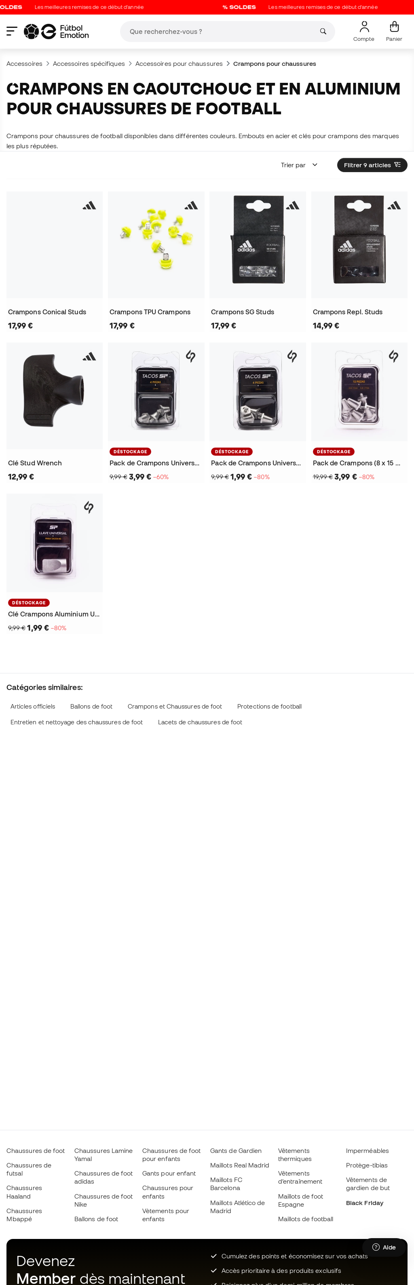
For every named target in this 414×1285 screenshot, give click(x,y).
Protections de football (269, 706)
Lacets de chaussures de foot (200, 722)
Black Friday (364, 1202)
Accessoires (24, 63)
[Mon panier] (394, 31)
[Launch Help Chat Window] (384, 1247)
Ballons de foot (91, 706)
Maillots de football (306, 1218)
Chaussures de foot (35, 1150)
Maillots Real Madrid (240, 1165)
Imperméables (367, 1150)
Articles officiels (33, 706)
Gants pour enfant (169, 1173)
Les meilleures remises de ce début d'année (307, 7)
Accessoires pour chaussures (179, 63)
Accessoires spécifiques (89, 63)
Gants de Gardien (236, 1150)
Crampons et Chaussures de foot (175, 706)
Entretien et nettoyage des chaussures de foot (77, 722)
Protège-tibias (367, 1165)
